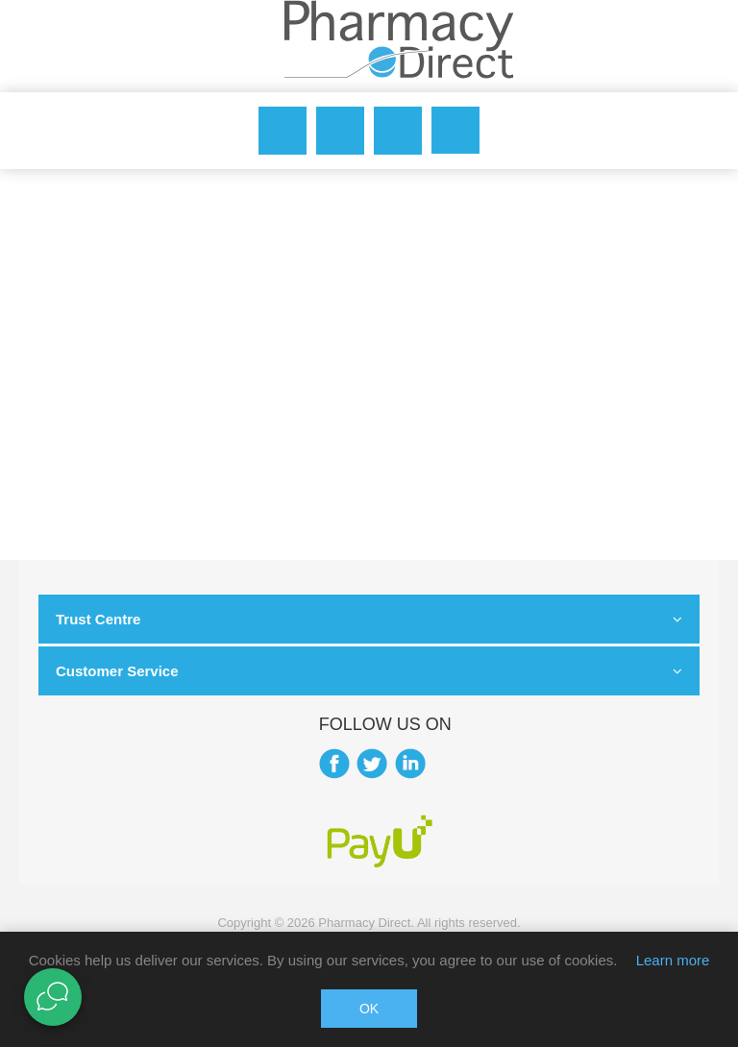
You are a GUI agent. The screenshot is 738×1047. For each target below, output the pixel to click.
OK (369, 1008)
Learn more (673, 960)
